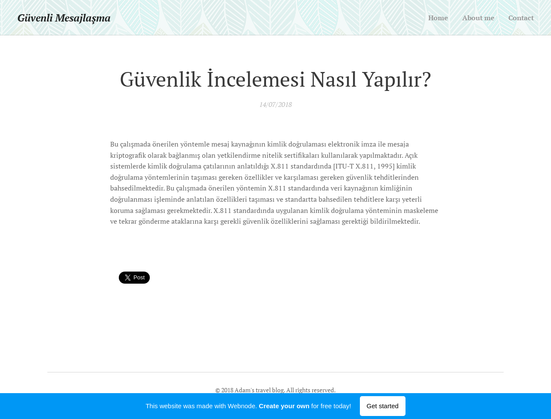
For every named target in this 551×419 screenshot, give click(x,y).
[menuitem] (435, 17)
